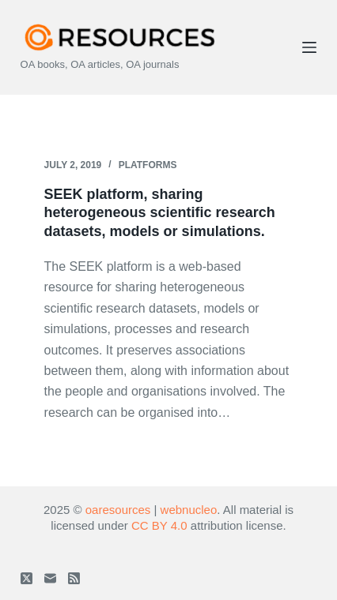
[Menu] (309, 47)
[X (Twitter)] (26, 578)
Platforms (148, 165)
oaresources (118, 509)
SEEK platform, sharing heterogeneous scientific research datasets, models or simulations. (159, 212)
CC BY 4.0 (159, 525)
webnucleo (189, 509)
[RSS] (74, 578)
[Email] (50, 578)
